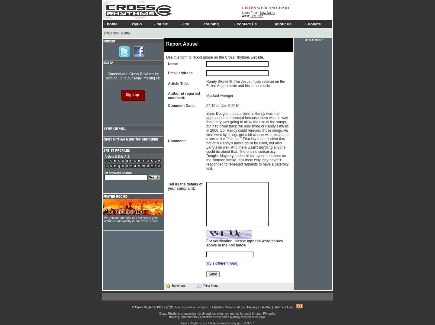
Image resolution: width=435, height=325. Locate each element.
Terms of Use (283, 307)
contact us (245, 24)
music (160, 24)
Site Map (265, 307)
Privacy (252, 307)
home (111, 24)
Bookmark (175, 286)
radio (135, 24)
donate (313, 24)
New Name (267, 12)
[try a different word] (222, 263)
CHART (283, 7)
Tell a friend (207, 286)
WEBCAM (266, 7)
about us (281, 24)
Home (125, 33)
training (210, 24)
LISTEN (249, 7)
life (184, 24)
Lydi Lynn (256, 16)
